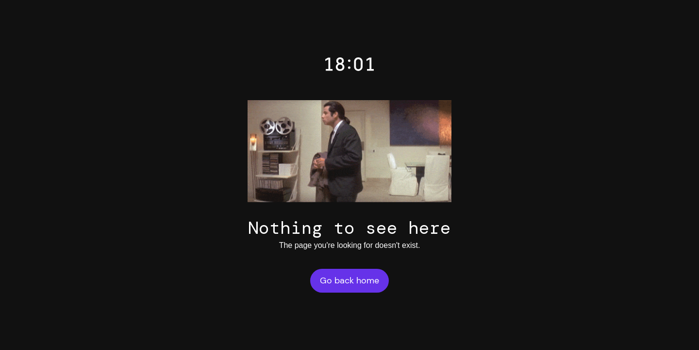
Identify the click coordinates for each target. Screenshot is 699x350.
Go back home (349, 280)
